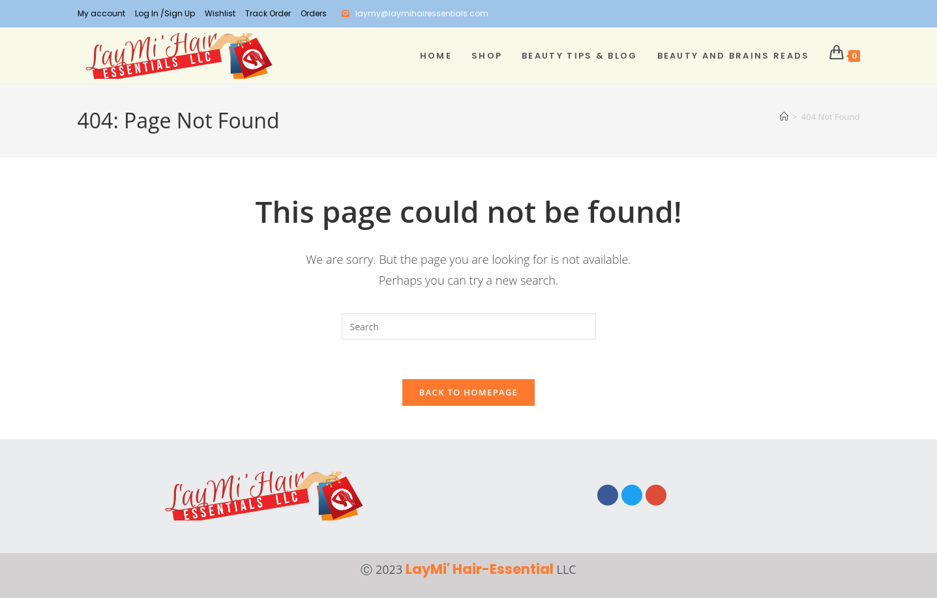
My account (101, 13)
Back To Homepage (468, 392)
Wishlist (220, 13)
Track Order (268, 13)
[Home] (784, 116)
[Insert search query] (469, 326)
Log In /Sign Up (165, 13)
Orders (314, 13)
